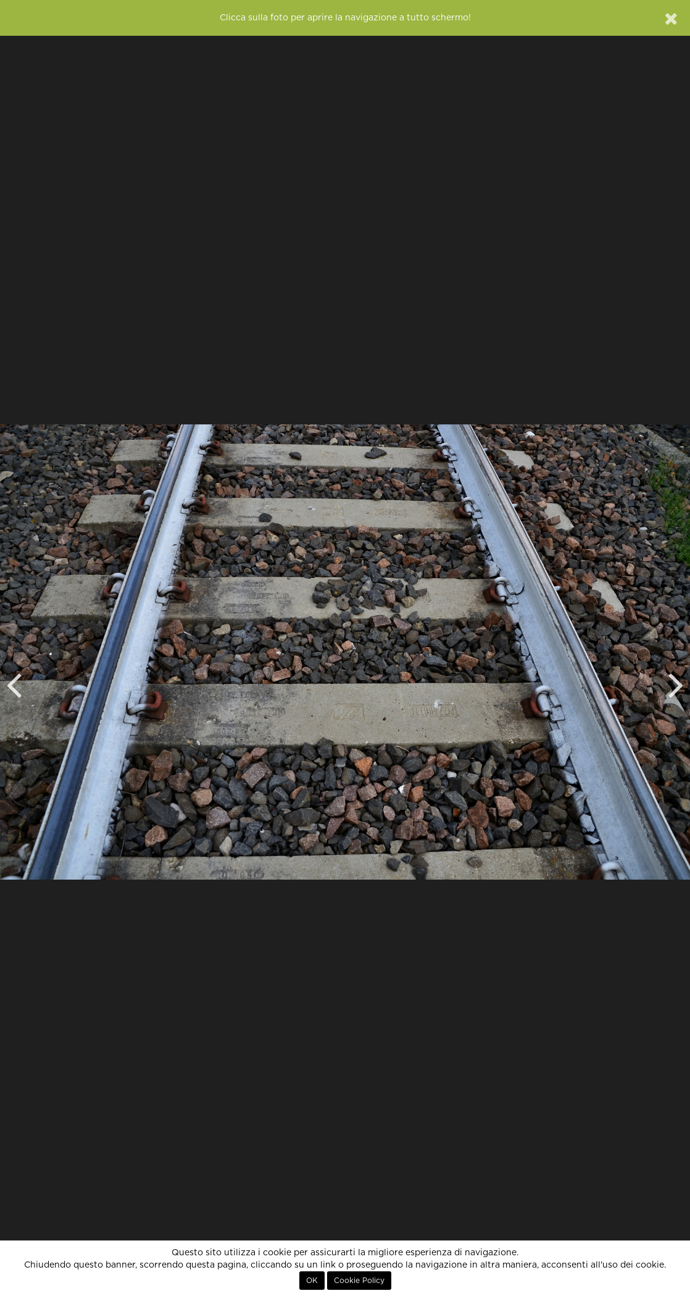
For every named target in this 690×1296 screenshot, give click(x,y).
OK (312, 1280)
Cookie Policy (359, 1280)
